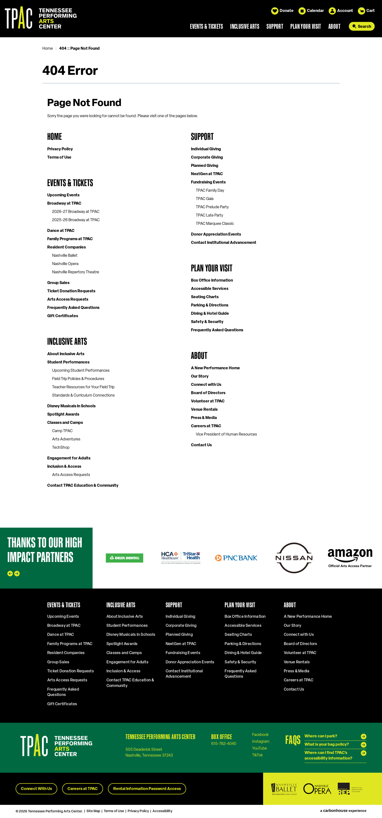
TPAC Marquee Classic (215, 224)
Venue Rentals (204, 410)
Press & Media (204, 418)
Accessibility (162, 811)
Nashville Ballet (64, 256)
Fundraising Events (208, 182)
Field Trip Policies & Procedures (78, 379)
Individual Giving (206, 149)
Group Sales (58, 283)
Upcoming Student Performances (81, 371)
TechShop (60, 448)
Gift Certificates (62, 316)
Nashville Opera (65, 264)
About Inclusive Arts (65, 354)
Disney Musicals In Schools (71, 406)
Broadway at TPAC (64, 204)
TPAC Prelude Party (212, 207)
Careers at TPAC (206, 426)
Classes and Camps (65, 423)
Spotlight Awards (63, 415)
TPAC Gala (204, 199)
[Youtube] (259, 748)
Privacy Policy (60, 149)
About (334, 26)
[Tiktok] (257, 755)
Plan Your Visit (305, 26)
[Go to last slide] (10, 573)
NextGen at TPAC (207, 174)
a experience (343, 811)
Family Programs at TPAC (70, 239)
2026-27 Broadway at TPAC (75, 212)
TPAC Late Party (209, 216)
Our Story (200, 377)
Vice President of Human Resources (226, 435)
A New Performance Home (215, 368)
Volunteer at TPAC (208, 401)
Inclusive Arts (244, 26)
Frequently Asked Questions (73, 308)
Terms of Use (59, 158)
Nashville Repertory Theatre (75, 272)
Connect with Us (206, 385)
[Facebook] (260, 734)
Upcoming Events (63, 195)
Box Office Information (212, 281)
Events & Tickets (206, 26)
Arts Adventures (66, 439)
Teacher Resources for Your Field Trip (83, 387)
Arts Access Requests (67, 300)
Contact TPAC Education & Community (82, 486)
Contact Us (201, 445)
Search (364, 27)
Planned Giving (204, 166)
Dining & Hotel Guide (210, 314)
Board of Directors (208, 393)
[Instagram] (260, 741)
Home (47, 49)
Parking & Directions (209, 305)
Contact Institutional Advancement (223, 243)
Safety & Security (207, 322)
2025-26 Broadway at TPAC (76, 220)
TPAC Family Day (210, 191)
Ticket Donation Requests (71, 291)
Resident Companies (66, 247)
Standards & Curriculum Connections (83, 396)
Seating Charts (205, 297)
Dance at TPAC (61, 231)
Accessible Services (209, 289)
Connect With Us (36, 789)
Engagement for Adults (68, 458)
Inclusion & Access (64, 467)
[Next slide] (17, 573)
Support (275, 26)
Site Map (93, 811)
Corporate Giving (207, 158)
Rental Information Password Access (147, 789)
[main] (191, 282)
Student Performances (68, 362)
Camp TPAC (62, 431)
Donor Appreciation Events (216, 235)
